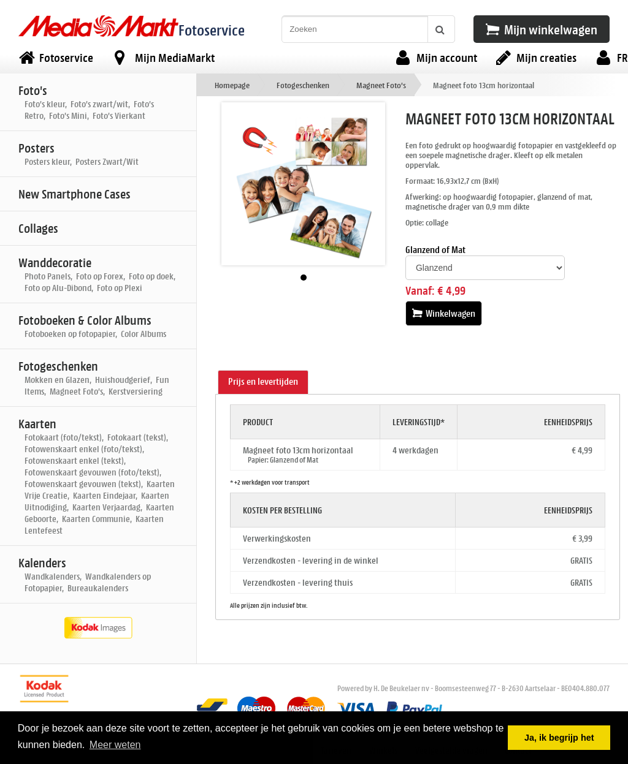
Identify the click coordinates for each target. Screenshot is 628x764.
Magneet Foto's (381, 85)
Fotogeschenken (303, 85)
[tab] (263, 382)
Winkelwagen (443, 313)
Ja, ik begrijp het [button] (559, 738)
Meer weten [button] (115, 744)
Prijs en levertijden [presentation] (263, 381)
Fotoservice (211, 30)
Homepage (232, 85)
